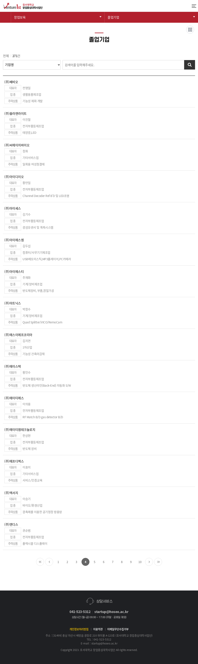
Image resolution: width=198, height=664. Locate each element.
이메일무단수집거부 (118, 629)
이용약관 (98, 629)
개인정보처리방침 (78, 629)
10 (139, 562)
